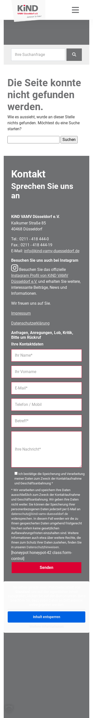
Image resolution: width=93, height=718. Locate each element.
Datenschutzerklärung (30, 323)
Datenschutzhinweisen (43, 547)
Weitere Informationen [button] (47, 626)
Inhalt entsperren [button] (46, 617)
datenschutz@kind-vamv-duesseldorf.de (39, 514)
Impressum (21, 313)
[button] (9, 709)
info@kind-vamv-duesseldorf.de (51, 251)
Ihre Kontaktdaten (27, 344)
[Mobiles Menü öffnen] (75, 9)
